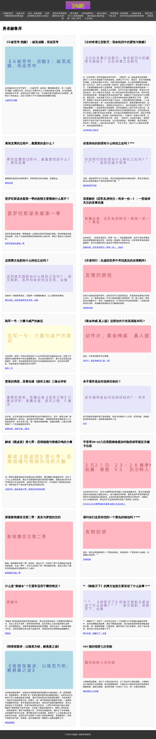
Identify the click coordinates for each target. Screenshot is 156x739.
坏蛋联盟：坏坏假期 (119, 13)
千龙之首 (112, 16)
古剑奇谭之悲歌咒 (91, 130)
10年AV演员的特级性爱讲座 (132, 16)
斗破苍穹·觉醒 (11, 100)
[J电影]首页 (8, 13)
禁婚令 (8, 633)
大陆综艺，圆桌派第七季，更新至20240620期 (25, 489)
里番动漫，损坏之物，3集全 (17, 429)
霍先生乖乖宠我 (60, 13)
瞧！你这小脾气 (74, 18)
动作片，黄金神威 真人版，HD (96, 361)
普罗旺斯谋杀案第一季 (14, 243)
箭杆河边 (149, 13)
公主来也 (89, 18)
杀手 (85, 424)
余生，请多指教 (35, 13)
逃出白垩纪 (102, 13)
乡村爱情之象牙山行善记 (38, 16)
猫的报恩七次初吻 (91, 691)
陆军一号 (9, 368)
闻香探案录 (10, 723)
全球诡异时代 (87, 13)
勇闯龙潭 (9, 183)
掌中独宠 (74, 13)
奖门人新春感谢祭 (76, 16)
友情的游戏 (88, 308)
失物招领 (87, 559)
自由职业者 (136, 13)
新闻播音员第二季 (13, 573)
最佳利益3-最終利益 (96, 16)
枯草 (47, 13)
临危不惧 (20, 13)
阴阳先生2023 (58, 16)
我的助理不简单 (90, 185)
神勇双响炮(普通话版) (14, 16)
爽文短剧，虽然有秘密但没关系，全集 (21, 300)
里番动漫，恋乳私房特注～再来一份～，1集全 (103, 247)
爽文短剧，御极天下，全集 (94, 633)
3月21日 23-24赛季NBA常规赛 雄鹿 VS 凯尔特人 (104, 504)
